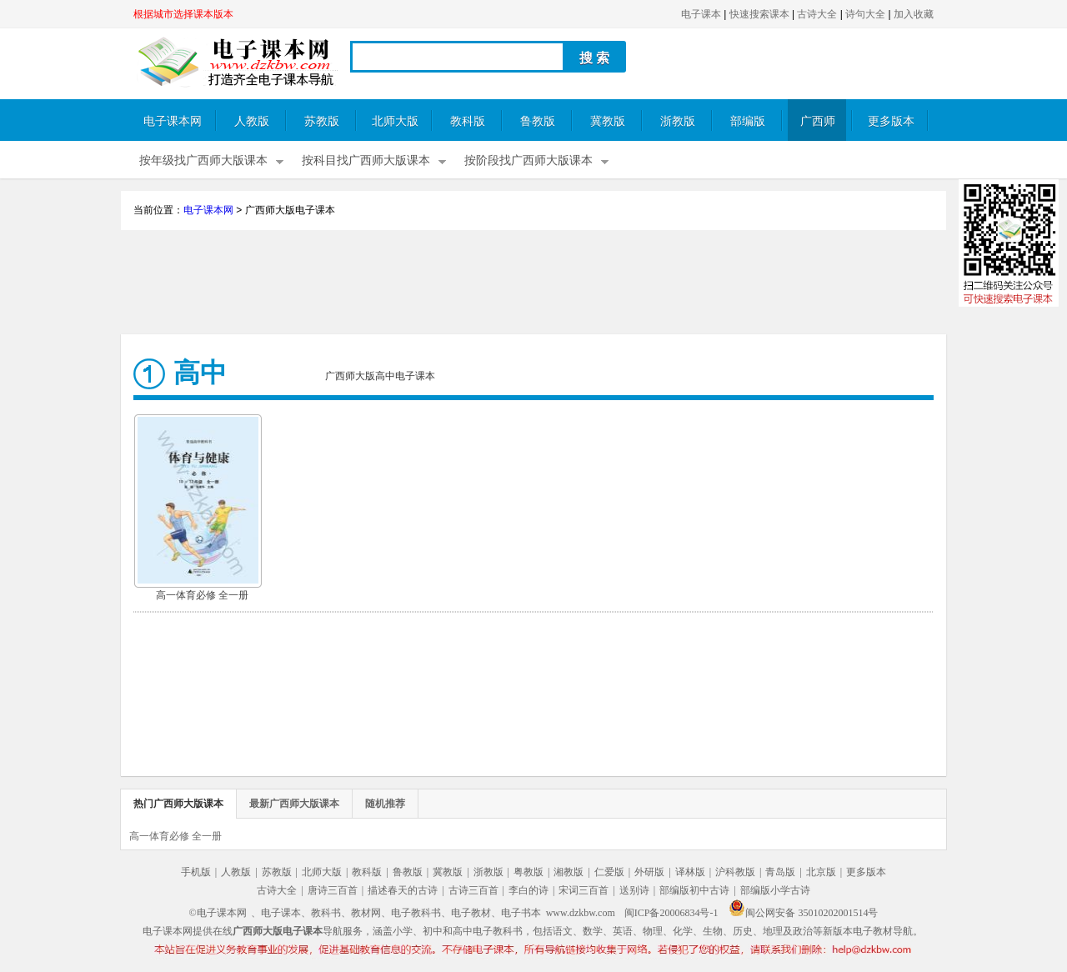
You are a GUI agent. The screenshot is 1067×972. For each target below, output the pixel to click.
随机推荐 (385, 803)
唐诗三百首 (333, 890)
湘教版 (569, 872)
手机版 (196, 872)
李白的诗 (528, 890)
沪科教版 (735, 872)
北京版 (821, 872)
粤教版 (528, 872)
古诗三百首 (473, 890)
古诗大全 (817, 14)
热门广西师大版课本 (178, 803)
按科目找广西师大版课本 (366, 160)
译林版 (690, 872)
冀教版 (607, 121)
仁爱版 (609, 872)
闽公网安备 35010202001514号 (803, 913)
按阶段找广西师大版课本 (528, 160)
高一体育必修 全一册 (202, 595)
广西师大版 (817, 128)
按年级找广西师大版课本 (203, 160)
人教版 (251, 121)
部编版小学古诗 (775, 890)
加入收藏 (914, 14)
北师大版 (395, 121)
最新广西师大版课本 (294, 803)
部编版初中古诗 (694, 890)
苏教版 (321, 121)
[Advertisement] (533, 284)
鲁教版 (537, 121)
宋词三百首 (584, 890)
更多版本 (891, 121)
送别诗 (634, 890)
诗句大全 (865, 14)
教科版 (467, 121)
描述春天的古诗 (403, 890)
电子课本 (701, 14)
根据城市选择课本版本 (183, 14)
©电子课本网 (218, 913)
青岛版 (780, 872)
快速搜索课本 (759, 14)
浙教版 (677, 121)
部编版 (747, 121)
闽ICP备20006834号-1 (671, 913)
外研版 (649, 872)
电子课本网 (172, 121)
